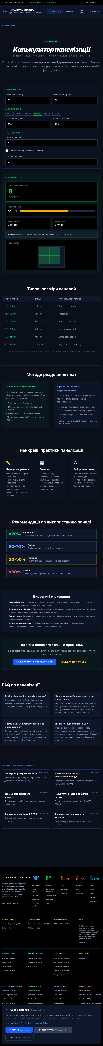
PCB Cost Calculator (8, 970)
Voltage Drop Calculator (10, 999)
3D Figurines (91, 999)
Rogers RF (64, 889)
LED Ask (82, 958)
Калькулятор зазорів (74, 662)
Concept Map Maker (60, 999)
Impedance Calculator (9, 990)
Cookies (82, 942)
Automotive (79, 885)
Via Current (35, 895)
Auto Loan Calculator (35, 999)
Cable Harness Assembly (62, 958)
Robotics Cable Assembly (62, 970)
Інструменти (55, 11)
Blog (3, 903)
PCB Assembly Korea (35, 962)
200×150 (28, 114)
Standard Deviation (60, 990)
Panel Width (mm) (14, 119)
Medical (78, 889)
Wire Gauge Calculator (9, 995)
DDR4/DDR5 (94, 902)
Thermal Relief (51, 895)
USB (91, 885)
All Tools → (50, 904)
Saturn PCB (31, 924)
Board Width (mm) (14, 95)
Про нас (81, 11)
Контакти (94, 11)
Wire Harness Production (62, 962)
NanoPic (82, 999)
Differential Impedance (35, 905)
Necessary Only (52, 1029)
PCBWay (31, 928)
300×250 (47, 114)
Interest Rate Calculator (35, 995)
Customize (19, 1037)
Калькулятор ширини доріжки (34, 662)
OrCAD (4, 928)
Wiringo (56, 975)
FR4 (62, 885)
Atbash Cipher (58, 995)
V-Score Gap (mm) (14, 156)
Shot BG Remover (85, 995)
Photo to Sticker (84, 990)
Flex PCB (64, 893)
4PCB (61, 924)
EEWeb (67, 924)
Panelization (50, 900)
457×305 (57, 114)
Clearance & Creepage (50, 890)
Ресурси (70, 11)
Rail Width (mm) (13, 137)
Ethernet (93, 898)
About (9, 903)
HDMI (92, 889)
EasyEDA (17, 924)
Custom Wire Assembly (61, 966)
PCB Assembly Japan (35, 958)
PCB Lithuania (32, 966)
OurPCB (12, 958)
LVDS (55, 924)
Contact (16, 903)
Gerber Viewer (7, 966)
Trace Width (36, 885)
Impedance (35, 900)
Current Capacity (34, 890)
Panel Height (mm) (61, 119)
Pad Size (49, 885)
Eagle (10, 924)
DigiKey (38, 928)
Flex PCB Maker (7, 962)
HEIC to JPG (97, 995)
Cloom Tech (65, 975)
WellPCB (5, 958)
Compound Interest (34, 990)
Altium (39, 924)
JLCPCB (46, 924)
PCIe (91, 893)
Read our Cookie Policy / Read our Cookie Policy (26, 1023)
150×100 (18, 114)
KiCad (4, 924)
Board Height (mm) (62, 95)
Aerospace (79, 893)
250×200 (37, 114)
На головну (8, 25)
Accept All (19, 1029)
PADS (10, 928)
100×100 (9, 114)
